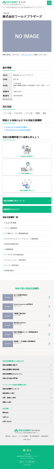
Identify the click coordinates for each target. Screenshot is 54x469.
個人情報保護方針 (34, 436)
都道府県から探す (9, 393)
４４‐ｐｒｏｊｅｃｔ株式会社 (15, 260)
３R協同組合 (8, 249)
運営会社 (6, 412)
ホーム (4, 7)
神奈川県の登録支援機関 (21, 7)
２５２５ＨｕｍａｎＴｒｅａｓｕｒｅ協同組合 (21, 239)
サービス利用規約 (23, 436)
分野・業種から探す (9, 398)
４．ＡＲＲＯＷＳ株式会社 (14, 255)
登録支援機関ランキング (11, 389)
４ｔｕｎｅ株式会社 (11, 265)
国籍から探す (7, 402)
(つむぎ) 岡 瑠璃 (10, 223)
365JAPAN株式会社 (11, 244)
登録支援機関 (10, 7)
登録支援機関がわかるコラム (12, 374)
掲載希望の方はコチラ (11, 209)
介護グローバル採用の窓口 (27, 462)
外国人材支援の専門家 (10, 378)
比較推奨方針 (44, 436)
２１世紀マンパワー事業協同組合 (16, 233)
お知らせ (6, 417)
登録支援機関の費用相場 (11, 369)
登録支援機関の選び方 (10, 365)
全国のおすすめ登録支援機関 (16, 127)
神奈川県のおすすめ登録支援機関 (18, 130)
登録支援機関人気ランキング (14, 201)
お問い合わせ (25, 54)
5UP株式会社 (9, 270)
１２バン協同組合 (10, 228)
